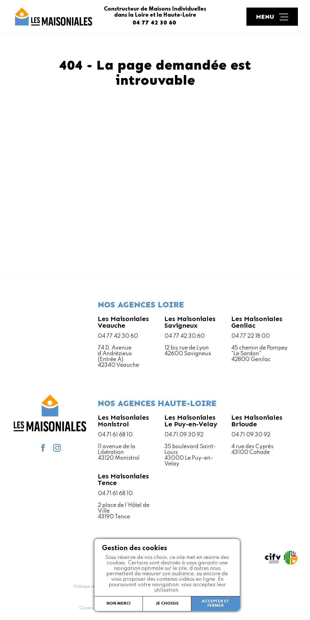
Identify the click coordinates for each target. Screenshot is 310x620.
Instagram (57, 448)
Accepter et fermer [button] (215, 603)
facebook (43, 448)
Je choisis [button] (167, 603)
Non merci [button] (118, 603)
